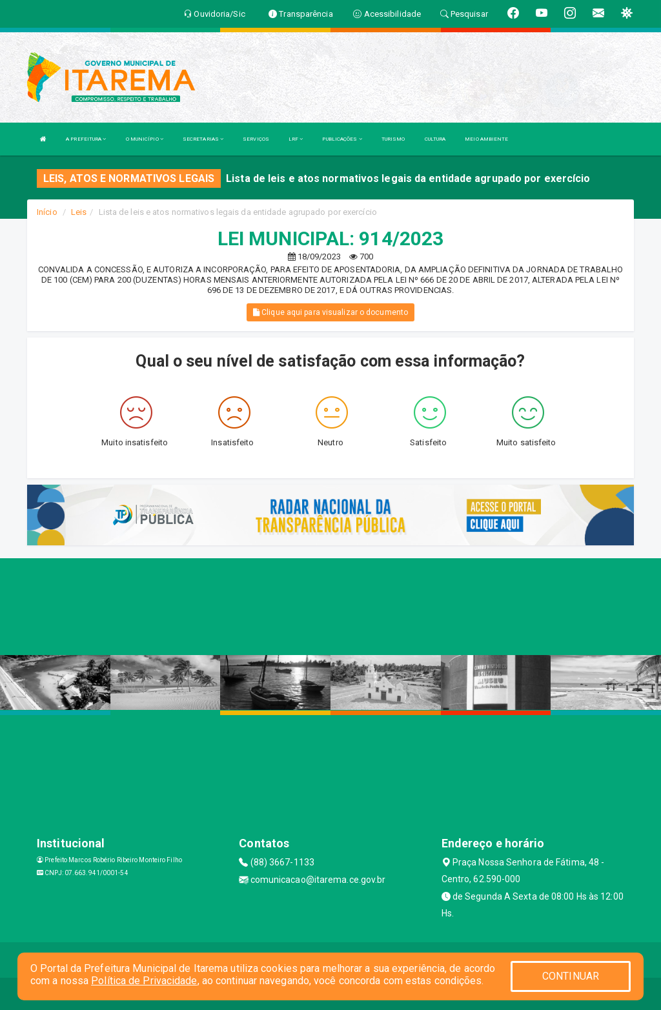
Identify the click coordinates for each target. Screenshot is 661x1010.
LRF (296, 139)
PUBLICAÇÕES (341, 139)
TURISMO (393, 139)
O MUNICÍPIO (144, 139)
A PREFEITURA (86, 139)
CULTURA (435, 139)
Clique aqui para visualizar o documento (330, 312)
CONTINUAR (570, 976)
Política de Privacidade (144, 981)
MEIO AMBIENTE (486, 139)
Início (47, 212)
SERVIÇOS (256, 139)
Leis (78, 212)
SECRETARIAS (203, 139)
